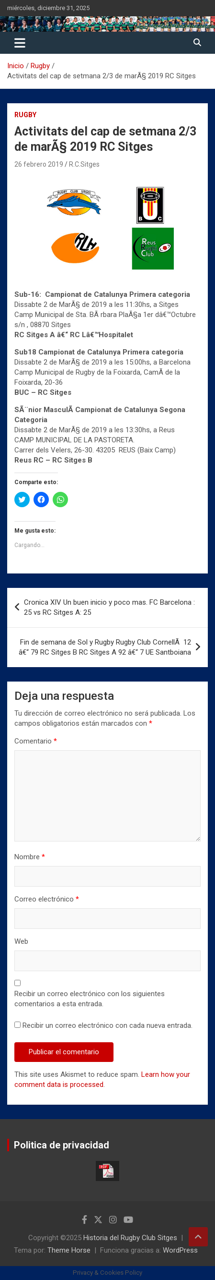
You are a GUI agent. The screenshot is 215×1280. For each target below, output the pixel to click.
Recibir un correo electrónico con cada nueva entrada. (107, 1025)
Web (21, 941)
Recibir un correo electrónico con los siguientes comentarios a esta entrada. (89, 998)
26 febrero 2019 (38, 164)
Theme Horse (69, 1250)
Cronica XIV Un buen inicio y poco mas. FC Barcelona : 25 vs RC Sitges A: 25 (109, 607)
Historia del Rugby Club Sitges (130, 1237)
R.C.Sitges (84, 164)
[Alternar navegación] (20, 43)
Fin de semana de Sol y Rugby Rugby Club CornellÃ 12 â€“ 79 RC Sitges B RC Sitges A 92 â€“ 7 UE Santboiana (105, 647)
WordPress (180, 1250)
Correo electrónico (46, 899)
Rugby (25, 115)
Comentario (35, 741)
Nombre (29, 857)
